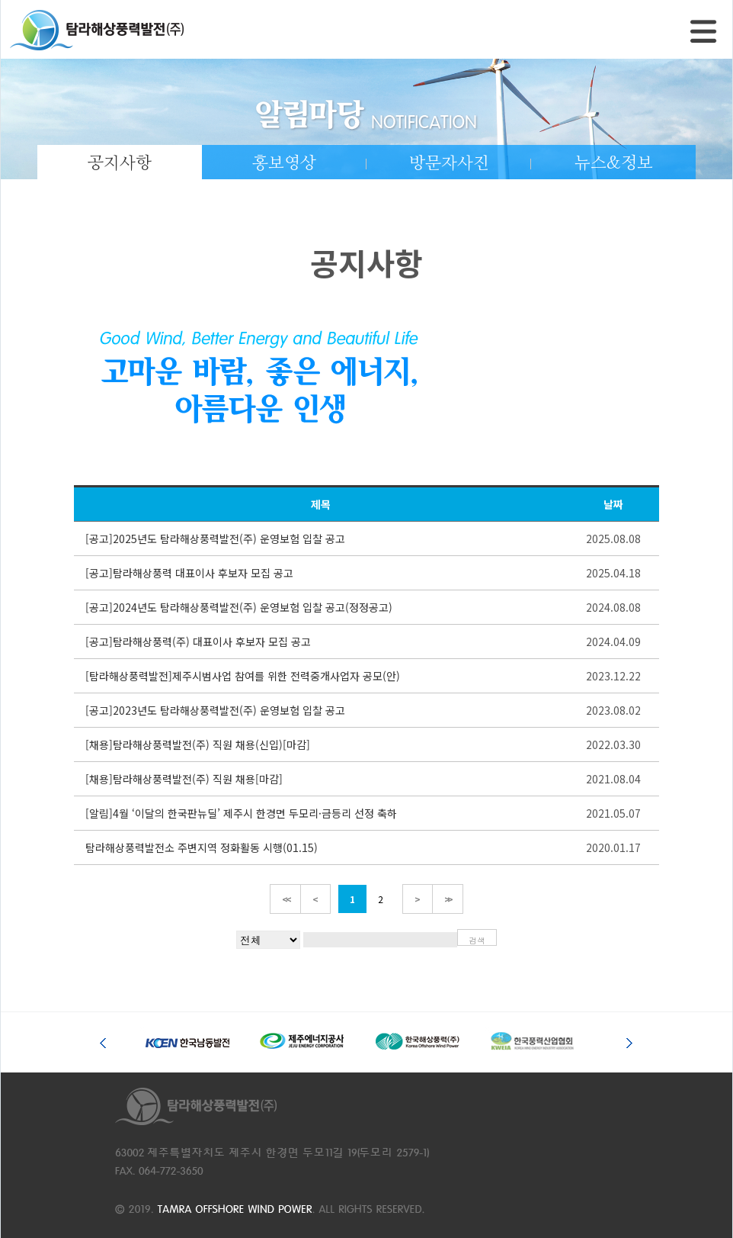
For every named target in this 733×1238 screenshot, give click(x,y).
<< (285, 898)
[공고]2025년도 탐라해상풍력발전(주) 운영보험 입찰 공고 (215, 538)
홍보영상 (284, 163)
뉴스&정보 (614, 163)
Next (627, 1038)
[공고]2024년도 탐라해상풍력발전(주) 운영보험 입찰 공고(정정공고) (238, 607)
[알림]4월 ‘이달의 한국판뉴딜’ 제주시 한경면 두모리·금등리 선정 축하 (241, 813)
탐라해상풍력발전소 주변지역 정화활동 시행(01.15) (201, 847)
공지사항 (120, 163)
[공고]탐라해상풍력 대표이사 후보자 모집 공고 (189, 572)
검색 (477, 940)
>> (447, 898)
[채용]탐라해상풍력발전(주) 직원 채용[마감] (184, 778)
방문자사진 (449, 163)
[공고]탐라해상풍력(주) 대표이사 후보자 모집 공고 (198, 641)
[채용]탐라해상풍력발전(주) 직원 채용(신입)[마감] (197, 744)
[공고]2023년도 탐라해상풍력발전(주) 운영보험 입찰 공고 (215, 710)
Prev (105, 1038)
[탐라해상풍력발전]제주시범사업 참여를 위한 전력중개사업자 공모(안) (242, 675)
